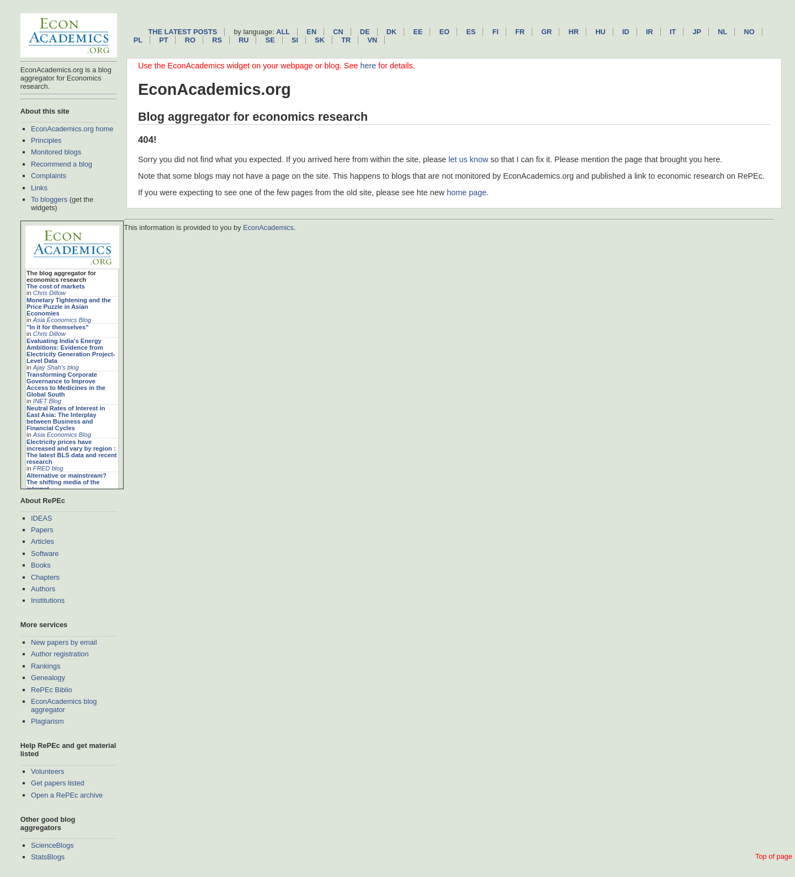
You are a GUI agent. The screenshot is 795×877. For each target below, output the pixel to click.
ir (649, 32)
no (749, 32)
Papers (42, 530)
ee (418, 32)
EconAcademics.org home (72, 129)
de (365, 32)
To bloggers (49, 199)
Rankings (45, 666)
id (625, 32)
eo (444, 32)
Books (41, 565)
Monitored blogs (56, 152)
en (311, 32)
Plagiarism (47, 721)
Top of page (773, 856)
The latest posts (182, 32)
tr (346, 40)
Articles (42, 541)
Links (39, 188)
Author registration (60, 654)
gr (546, 32)
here (368, 65)
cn (338, 32)
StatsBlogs (48, 857)
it (673, 32)
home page (466, 192)
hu (600, 32)
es (470, 32)
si (295, 40)
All (283, 32)
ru (243, 40)
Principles (46, 140)
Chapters (45, 577)
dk (391, 32)
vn (372, 40)
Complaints (48, 176)
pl (138, 40)
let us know (468, 159)
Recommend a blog (61, 164)
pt (163, 40)
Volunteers (47, 771)
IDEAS (41, 518)
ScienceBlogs (52, 845)
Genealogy (48, 677)
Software (45, 553)
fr (519, 32)
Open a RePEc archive (67, 795)
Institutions (48, 600)
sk (320, 40)
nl (722, 32)
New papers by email (64, 642)
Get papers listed (57, 783)
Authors (43, 589)
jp (696, 32)
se (270, 40)
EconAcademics (268, 227)
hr (574, 32)
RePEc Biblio (51, 690)
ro (190, 40)
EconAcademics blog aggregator (64, 705)
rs (217, 40)
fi (495, 32)
